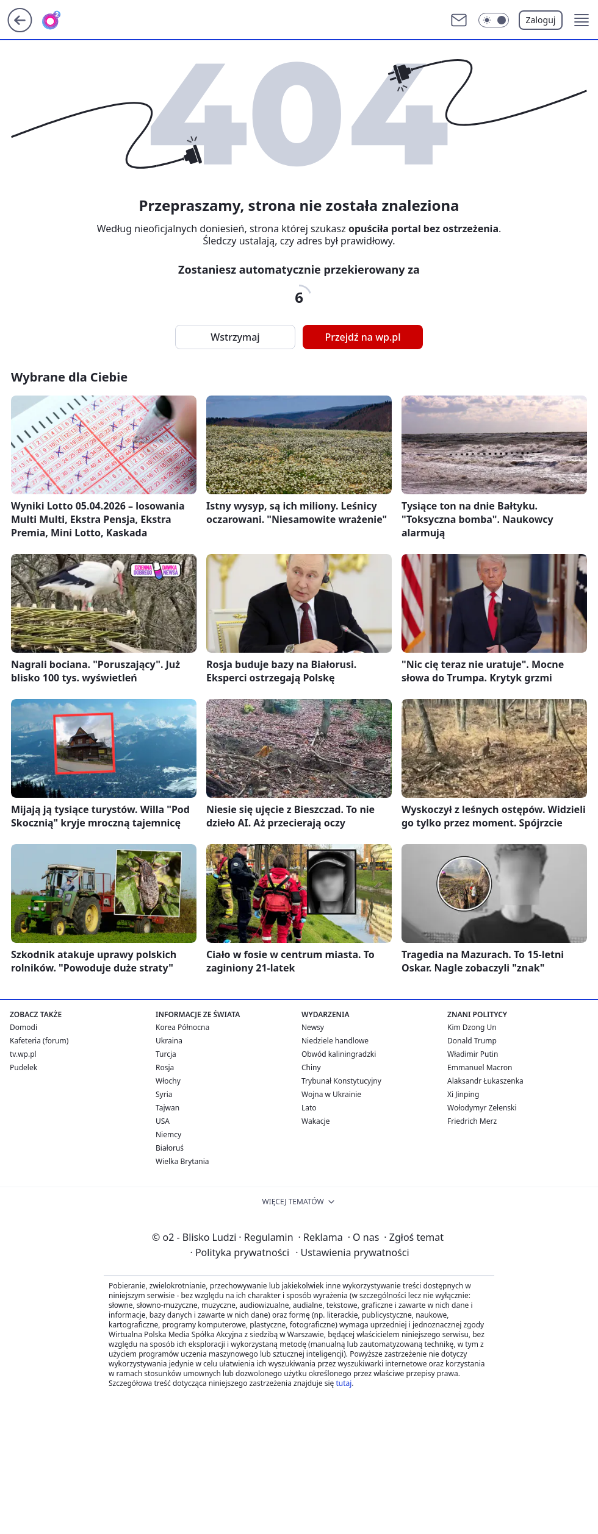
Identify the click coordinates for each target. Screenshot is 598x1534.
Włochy (168, 1081)
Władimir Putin (472, 1054)
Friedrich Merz (472, 1121)
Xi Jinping (463, 1094)
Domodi (23, 1027)
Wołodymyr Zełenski (482, 1108)
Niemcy (168, 1134)
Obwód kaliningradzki (338, 1054)
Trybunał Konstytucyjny (341, 1081)
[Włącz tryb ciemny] (493, 20)
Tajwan (167, 1108)
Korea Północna (182, 1027)
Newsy (312, 1027)
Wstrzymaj (235, 337)
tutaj (343, 1383)
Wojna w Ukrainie (331, 1094)
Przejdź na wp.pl (362, 337)
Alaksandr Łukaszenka (485, 1081)
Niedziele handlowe (335, 1040)
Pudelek (23, 1067)
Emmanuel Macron (479, 1067)
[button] (581, 20)
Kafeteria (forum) (39, 1040)
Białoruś (170, 1148)
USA (163, 1121)
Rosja (165, 1067)
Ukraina (169, 1040)
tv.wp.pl (23, 1054)
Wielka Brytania (182, 1161)
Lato (309, 1108)
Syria (164, 1094)
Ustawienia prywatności (352, 1252)
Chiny (311, 1067)
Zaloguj (541, 20)
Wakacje (315, 1121)
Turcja (166, 1054)
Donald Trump (472, 1040)
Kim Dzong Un (472, 1027)
